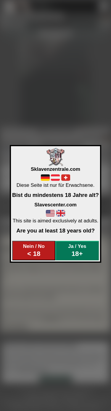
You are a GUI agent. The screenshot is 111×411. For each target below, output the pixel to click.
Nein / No (34, 250)
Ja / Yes (77, 250)
